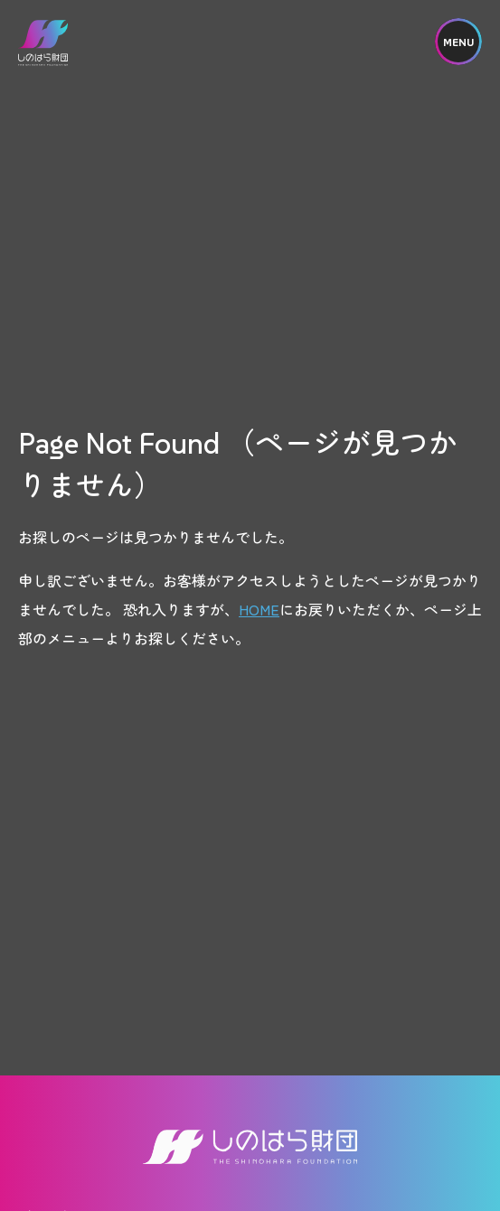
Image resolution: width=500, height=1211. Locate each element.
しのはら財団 (43, 43)
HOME (259, 609)
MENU (458, 42)
